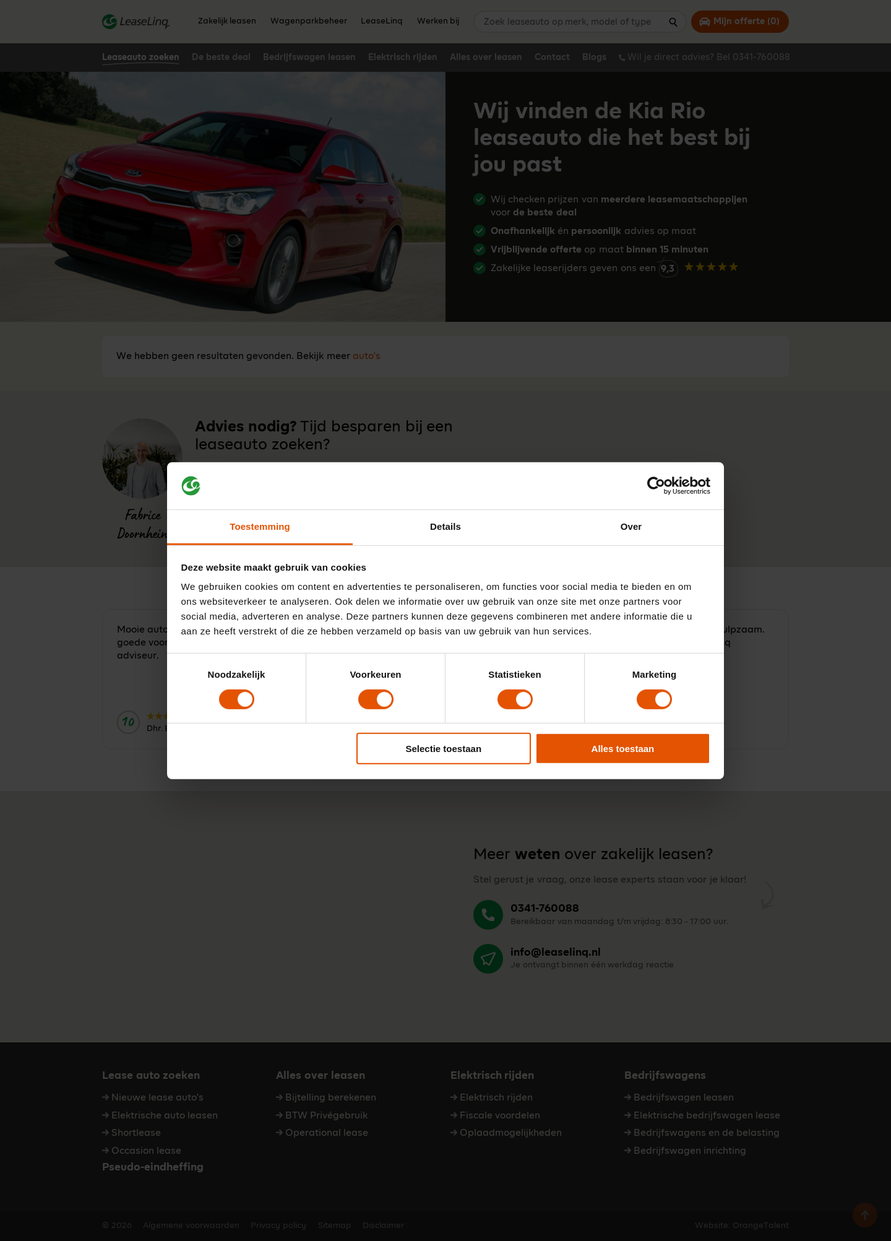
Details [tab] (445, 526)
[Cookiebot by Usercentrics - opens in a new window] (656, 486)
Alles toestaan (623, 748)
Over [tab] (631, 526)
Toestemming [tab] (260, 526)
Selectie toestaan (444, 748)
